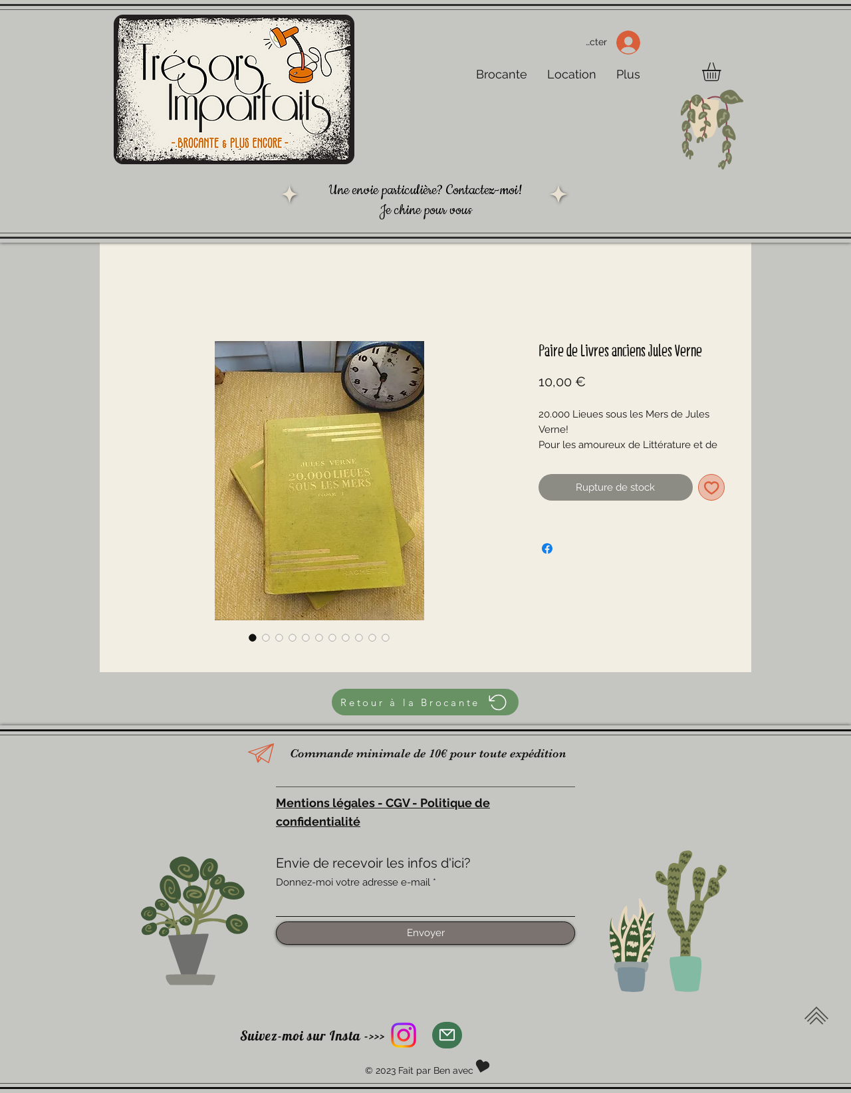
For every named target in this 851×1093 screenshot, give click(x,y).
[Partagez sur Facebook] (547, 548)
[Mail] (447, 1035)
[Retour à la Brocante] (425, 702)
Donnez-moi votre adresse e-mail (353, 883)
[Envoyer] (425, 933)
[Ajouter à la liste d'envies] (711, 487)
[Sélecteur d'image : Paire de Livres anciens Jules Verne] (252, 637)
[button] (722, 71)
